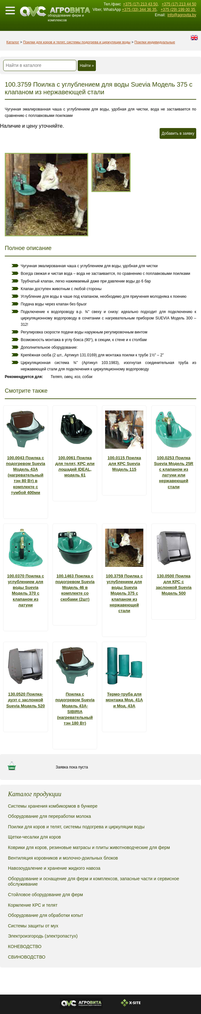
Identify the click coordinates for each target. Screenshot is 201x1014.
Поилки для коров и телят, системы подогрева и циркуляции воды (77, 42)
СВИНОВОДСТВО (26, 957)
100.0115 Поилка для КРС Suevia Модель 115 (124, 463)
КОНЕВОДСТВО (24, 946)
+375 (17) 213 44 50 (179, 4)
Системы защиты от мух (33, 925)
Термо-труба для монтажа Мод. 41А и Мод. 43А (124, 700)
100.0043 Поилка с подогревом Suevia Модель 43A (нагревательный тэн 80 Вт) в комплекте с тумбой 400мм (25, 475)
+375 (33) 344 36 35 (139, 9)
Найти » (87, 65)
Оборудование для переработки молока (49, 816)
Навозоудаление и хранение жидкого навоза (54, 868)
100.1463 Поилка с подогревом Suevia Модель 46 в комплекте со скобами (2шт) (75, 588)
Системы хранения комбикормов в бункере (52, 806)
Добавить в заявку (178, 133)
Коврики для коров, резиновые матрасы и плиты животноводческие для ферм (89, 847)
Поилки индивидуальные (154, 42)
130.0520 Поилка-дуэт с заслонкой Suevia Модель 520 (25, 700)
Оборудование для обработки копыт (45, 915)
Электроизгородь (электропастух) (43, 936)
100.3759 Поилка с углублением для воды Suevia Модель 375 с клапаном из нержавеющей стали (124, 593)
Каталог (12, 42)
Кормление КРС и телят (32, 905)
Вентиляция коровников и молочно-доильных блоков (63, 857)
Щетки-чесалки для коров (34, 836)
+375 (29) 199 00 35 (178, 9)
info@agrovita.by (182, 15)
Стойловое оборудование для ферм (45, 894)
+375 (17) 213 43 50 (140, 4)
